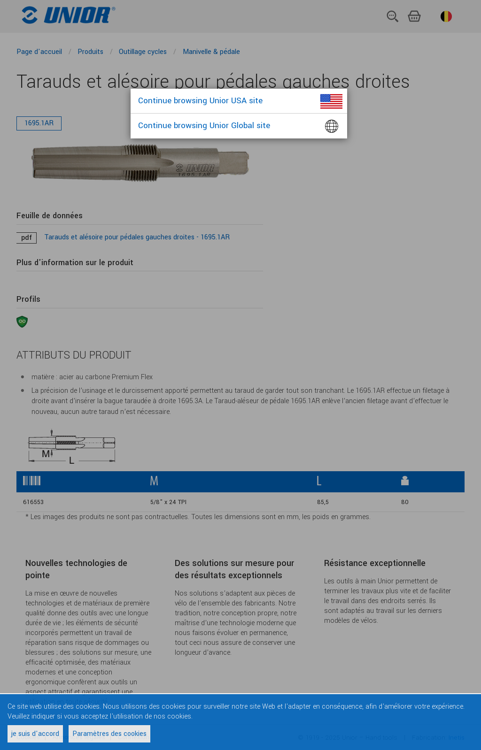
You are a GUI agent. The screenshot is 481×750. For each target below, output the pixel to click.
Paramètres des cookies (109, 734)
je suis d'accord (35, 734)
